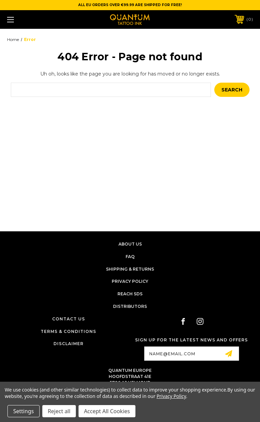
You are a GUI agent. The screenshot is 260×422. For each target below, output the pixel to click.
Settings (23, 411)
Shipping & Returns (130, 269)
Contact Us (68, 318)
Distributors (130, 306)
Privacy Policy (130, 281)
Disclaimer (68, 343)
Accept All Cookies (107, 411)
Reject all (59, 411)
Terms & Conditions (68, 331)
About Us (130, 244)
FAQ (130, 256)
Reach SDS (130, 293)
